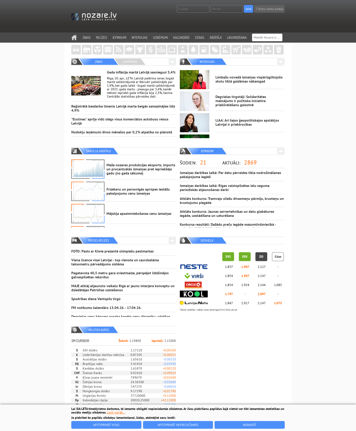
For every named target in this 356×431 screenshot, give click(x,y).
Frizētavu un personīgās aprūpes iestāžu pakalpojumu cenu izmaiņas (138, 191)
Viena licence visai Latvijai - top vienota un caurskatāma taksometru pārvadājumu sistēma (115, 262)
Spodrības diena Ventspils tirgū (96, 298)
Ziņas (87, 37)
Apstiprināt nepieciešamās (178, 425)
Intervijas (140, 37)
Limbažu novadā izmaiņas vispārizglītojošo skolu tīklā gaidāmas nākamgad (249, 79)
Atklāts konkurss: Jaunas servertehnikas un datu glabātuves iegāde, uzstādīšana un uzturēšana (227, 213)
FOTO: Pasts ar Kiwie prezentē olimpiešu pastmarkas (112, 251)
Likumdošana (237, 37)
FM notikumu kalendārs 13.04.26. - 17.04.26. (106, 307)
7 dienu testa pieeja (269, 9)
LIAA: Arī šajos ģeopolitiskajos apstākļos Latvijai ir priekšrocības (247, 122)
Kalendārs (181, 37)
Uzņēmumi (160, 37)
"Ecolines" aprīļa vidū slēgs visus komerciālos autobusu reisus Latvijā (119, 121)
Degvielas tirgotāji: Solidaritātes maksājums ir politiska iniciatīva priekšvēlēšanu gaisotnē (240, 100)
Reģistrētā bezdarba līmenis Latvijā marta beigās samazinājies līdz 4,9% (123, 108)
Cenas (199, 37)
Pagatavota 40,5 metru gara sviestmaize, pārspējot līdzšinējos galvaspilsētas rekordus (120, 275)
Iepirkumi (119, 37)
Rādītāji (216, 37)
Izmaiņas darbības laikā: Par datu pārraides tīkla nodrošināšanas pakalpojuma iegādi (230, 174)
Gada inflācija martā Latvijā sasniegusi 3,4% (141, 72)
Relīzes (101, 37)
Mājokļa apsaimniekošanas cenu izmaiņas (138, 213)
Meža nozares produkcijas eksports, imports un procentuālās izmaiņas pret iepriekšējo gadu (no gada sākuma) (140, 169)
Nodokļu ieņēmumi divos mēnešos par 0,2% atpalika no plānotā (121, 132)
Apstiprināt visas (106, 425)
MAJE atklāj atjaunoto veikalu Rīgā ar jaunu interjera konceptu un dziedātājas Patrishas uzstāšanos (123, 288)
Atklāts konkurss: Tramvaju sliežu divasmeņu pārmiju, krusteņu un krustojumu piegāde (232, 200)
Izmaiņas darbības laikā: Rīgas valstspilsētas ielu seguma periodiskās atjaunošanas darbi (224, 187)
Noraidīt (250, 425)
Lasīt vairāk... (116, 412)
